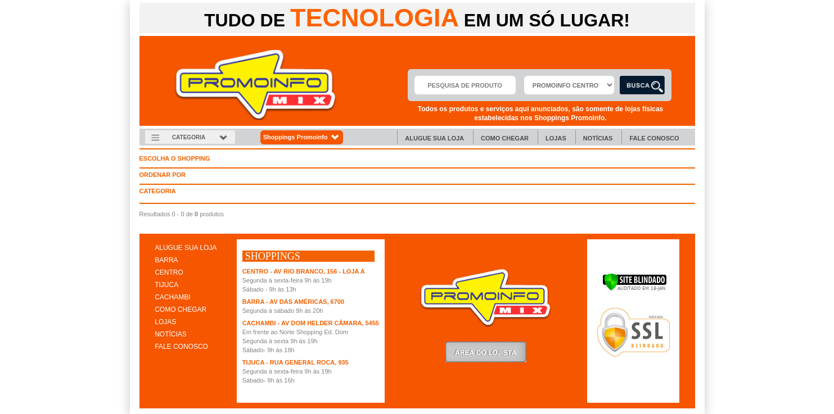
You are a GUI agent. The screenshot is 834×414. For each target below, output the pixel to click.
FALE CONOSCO (181, 347)
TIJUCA (166, 285)
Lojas (556, 138)
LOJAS (165, 322)
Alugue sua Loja (434, 138)
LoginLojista (485, 352)
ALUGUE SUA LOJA (186, 248)
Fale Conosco (654, 138)
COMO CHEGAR (180, 309)
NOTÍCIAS (171, 334)
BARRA (166, 260)
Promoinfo (255, 85)
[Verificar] (634, 288)
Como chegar (505, 138)
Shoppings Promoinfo (301, 137)
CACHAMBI (172, 297)
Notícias (598, 138)
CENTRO (169, 272)
